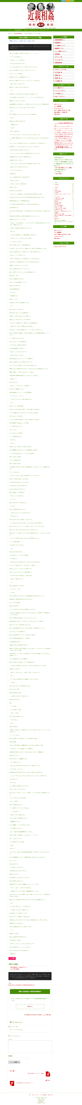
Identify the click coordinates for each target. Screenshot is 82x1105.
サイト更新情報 (57, 106)
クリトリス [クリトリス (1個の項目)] (58, 128)
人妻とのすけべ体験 (59, 198)
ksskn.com (41, 1101)
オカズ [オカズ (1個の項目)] (65, 126)
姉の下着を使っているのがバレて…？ (19, 967)
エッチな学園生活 (59, 205)
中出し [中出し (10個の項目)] (61, 132)
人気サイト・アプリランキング (31, 30)
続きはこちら (57, 218)
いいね (12, 958)
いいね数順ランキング (60, 45)
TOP (30, 1094)
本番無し (40, 1014)
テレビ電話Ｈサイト (59, 87)
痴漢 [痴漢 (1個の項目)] (62, 143)
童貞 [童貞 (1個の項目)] (65, 143)
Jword (56, 216)
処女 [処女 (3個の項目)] (67, 132)
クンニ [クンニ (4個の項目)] (64, 128)
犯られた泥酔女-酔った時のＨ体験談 (63, 215)
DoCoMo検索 (58, 191)
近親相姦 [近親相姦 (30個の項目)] (61, 147)
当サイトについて (44, 30)
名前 (30, 1056)
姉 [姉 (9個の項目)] (57, 136)
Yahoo (56, 187)
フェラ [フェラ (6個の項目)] (57, 130)
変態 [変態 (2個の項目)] (69, 134)
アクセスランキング (58, 108)
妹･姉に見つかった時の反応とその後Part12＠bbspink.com (21, 984)
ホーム (10, 30)
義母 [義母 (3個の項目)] (60, 144)
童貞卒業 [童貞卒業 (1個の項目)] (69, 143)
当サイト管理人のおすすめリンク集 (62, 110)
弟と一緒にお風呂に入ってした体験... (63, 167)
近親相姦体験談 (17, 30)
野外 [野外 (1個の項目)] (69, 147)
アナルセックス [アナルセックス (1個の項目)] (59, 126)
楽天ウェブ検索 (58, 206)
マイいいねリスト (59, 59)
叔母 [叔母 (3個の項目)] (61, 134)
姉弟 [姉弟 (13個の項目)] (63, 136)
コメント (10, 1039)
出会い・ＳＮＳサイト (60, 96)
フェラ (44, 1014)
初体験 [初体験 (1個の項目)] (57, 134)
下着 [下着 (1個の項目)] (71, 130)
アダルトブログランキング (60, 246)
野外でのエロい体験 (59, 214)
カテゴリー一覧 (58, 56)
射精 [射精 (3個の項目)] (69, 136)
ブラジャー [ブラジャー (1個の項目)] (63, 130)
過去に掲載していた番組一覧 (60, 112)
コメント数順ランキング (60, 51)
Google (56, 184)
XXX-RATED (33, 1014)
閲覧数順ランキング (59, 48)
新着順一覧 (58, 75)
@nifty (56, 201)
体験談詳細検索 (58, 62)
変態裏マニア (58, 204)
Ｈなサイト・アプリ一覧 (60, 69)
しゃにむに (57, 196)
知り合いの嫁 (58, 202)
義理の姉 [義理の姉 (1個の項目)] (64, 144)
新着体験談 (58, 42)
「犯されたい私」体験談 (60, 208)
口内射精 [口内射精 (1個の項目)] (65, 134)
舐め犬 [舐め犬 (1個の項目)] (68, 144)
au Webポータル (59, 199)
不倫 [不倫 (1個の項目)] (55, 132)
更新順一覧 (59, 78)
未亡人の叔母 (58, 173)
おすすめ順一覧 (58, 72)
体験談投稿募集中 (60, 39)
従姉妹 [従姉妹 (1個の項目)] (57, 138)
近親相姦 (28, 1014)
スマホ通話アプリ (59, 93)
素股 (50, 1014)
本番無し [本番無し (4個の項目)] (59, 141)
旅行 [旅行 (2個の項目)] (67, 138)
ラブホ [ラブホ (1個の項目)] (67, 130)
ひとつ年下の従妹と (15, 969)
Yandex (56, 192)
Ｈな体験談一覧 (58, 80)
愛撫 (47, 1014)
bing (56, 189)
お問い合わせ (57, 114)
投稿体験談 (57, 54)
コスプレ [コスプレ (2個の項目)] (69, 128)
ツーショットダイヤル (60, 90)
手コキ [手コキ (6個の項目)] (62, 138)
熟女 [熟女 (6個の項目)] (58, 143)
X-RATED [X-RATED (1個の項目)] (56, 123)
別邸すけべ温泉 (58, 209)
